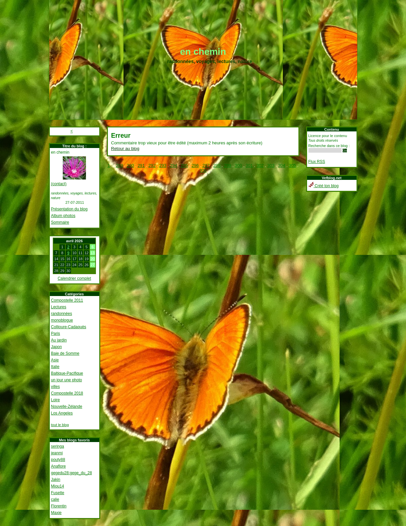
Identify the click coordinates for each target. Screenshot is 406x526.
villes (55, 386)
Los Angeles (62, 413)
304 (281, 165)
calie (55, 499)
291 (141, 165)
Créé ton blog (323, 186)
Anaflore (58, 466)
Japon (56, 346)
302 (260, 165)
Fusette (57, 492)
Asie (55, 360)
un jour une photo (66, 380)
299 (227, 165)
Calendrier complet (74, 278)
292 (152, 165)
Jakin (55, 479)
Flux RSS (316, 161)
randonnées (61, 313)
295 (184, 165)
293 (162, 165)
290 (130, 165)
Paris (55, 333)
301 (249, 165)
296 (195, 165)
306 (203, 170)
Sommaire (60, 222)
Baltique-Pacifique (67, 373)
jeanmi (57, 453)
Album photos (63, 215)
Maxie (56, 512)
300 (238, 165)
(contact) (59, 184)
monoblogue (62, 320)
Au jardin (59, 340)
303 (271, 165)
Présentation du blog (69, 209)
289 (119, 165)
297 (206, 165)
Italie (55, 366)
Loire (55, 400)
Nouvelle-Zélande (66, 406)
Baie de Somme (65, 353)
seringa (57, 446)
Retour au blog (125, 148)
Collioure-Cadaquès (68, 327)
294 (173, 165)
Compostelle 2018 (67, 393)
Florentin (59, 506)
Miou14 (57, 486)
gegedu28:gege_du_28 (71, 473)
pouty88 (58, 459)
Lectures (58, 307)
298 (216, 165)
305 (292, 165)
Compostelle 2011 (67, 300)
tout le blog (60, 425)
